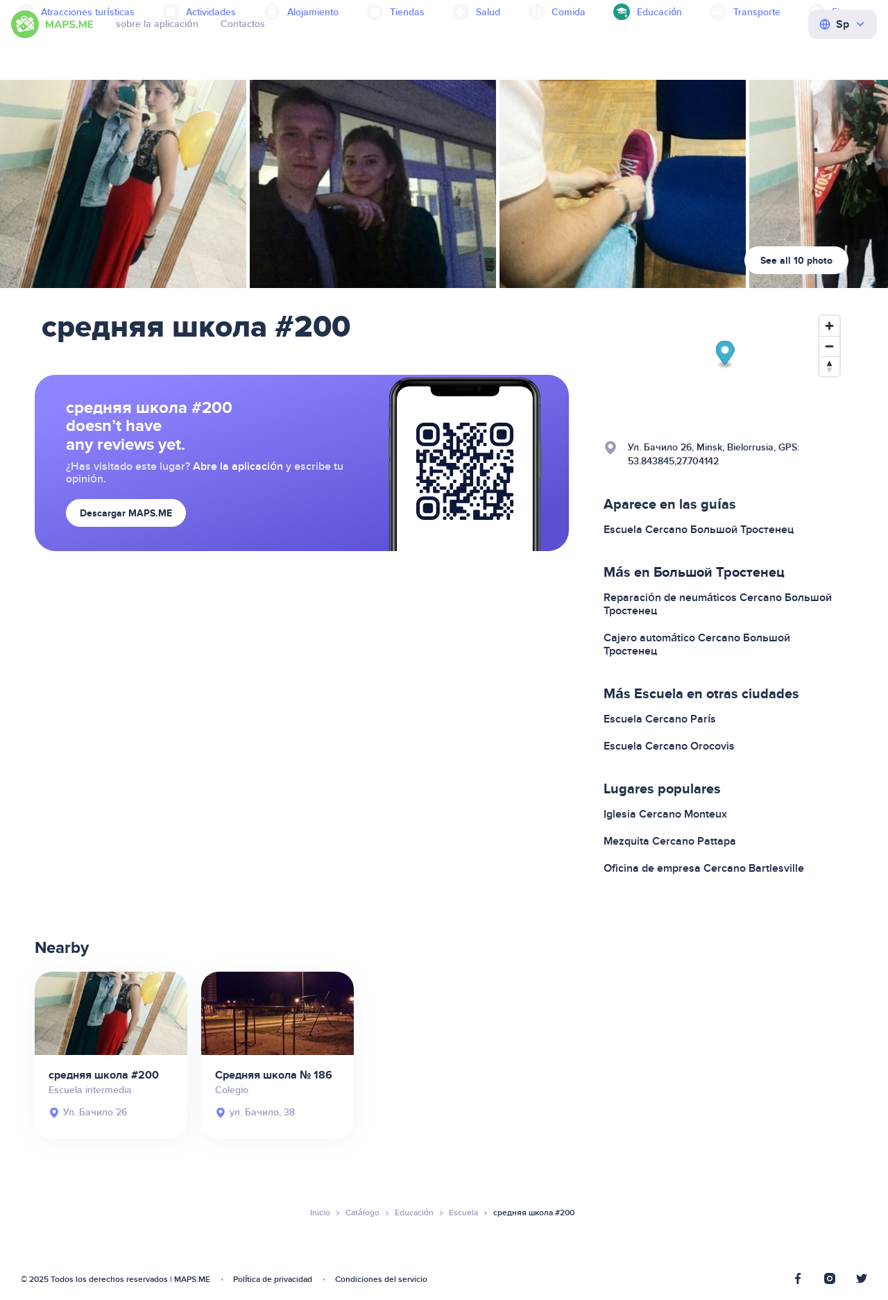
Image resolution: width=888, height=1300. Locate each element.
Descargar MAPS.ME (126, 513)
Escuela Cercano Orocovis (669, 746)
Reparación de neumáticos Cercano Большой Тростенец (718, 604)
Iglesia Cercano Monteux (665, 814)
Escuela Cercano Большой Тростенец (699, 530)
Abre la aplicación (238, 466)
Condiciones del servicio (381, 1279)
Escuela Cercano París (660, 719)
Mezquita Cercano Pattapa (670, 841)
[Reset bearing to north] (829, 366)
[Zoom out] (829, 346)
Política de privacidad (272, 1279)
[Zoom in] (829, 326)
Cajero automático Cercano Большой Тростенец (697, 644)
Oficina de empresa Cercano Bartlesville (704, 868)
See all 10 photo (796, 261)
